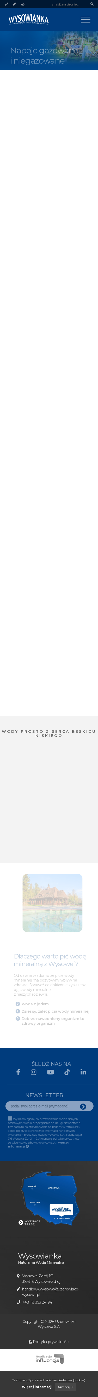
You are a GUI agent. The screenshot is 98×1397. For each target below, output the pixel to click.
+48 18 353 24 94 (37, 1302)
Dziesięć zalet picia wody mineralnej (56, 1011)
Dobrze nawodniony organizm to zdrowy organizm (53, 1021)
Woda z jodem (36, 1004)
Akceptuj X (66, 1387)
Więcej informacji (37, 1387)
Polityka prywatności (49, 1341)
